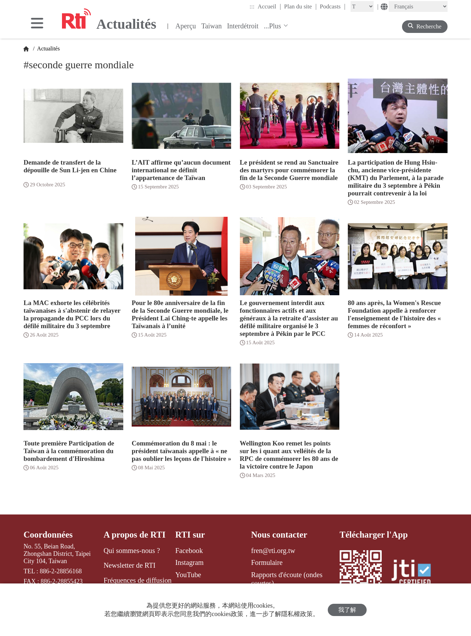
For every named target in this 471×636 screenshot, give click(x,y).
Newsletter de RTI (129, 565)
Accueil (269, 6)
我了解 (347, 610)
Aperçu (185, 26)
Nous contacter (279, 534)
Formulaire (267, 562)
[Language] (418, 6)
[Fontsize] (362, 6)
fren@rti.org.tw (273, 550)
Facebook (189, 550)
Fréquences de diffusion (138, 580)
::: (252, 6)
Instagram (189, 562)
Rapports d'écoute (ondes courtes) (287, 579)
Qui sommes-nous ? (132, 550)
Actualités (48, 48)
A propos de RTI (135, 534)
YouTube (188, 575)
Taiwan (211, 26)
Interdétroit (242, 26)
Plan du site (300, 6)
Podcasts (332, 6)
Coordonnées (47, 534)
